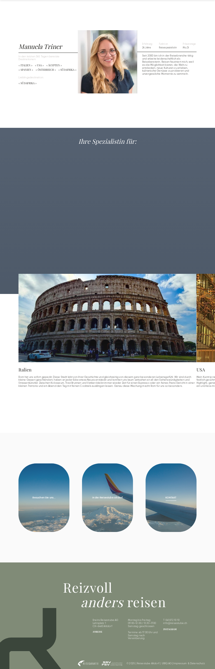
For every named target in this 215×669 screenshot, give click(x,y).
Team (187, 9)
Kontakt (202, 9)
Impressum (180, 663)
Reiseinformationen (164, 9)
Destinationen (136, 9)
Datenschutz (197, 663)
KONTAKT (170, 497)
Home (117, 9)
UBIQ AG (167, 663)
